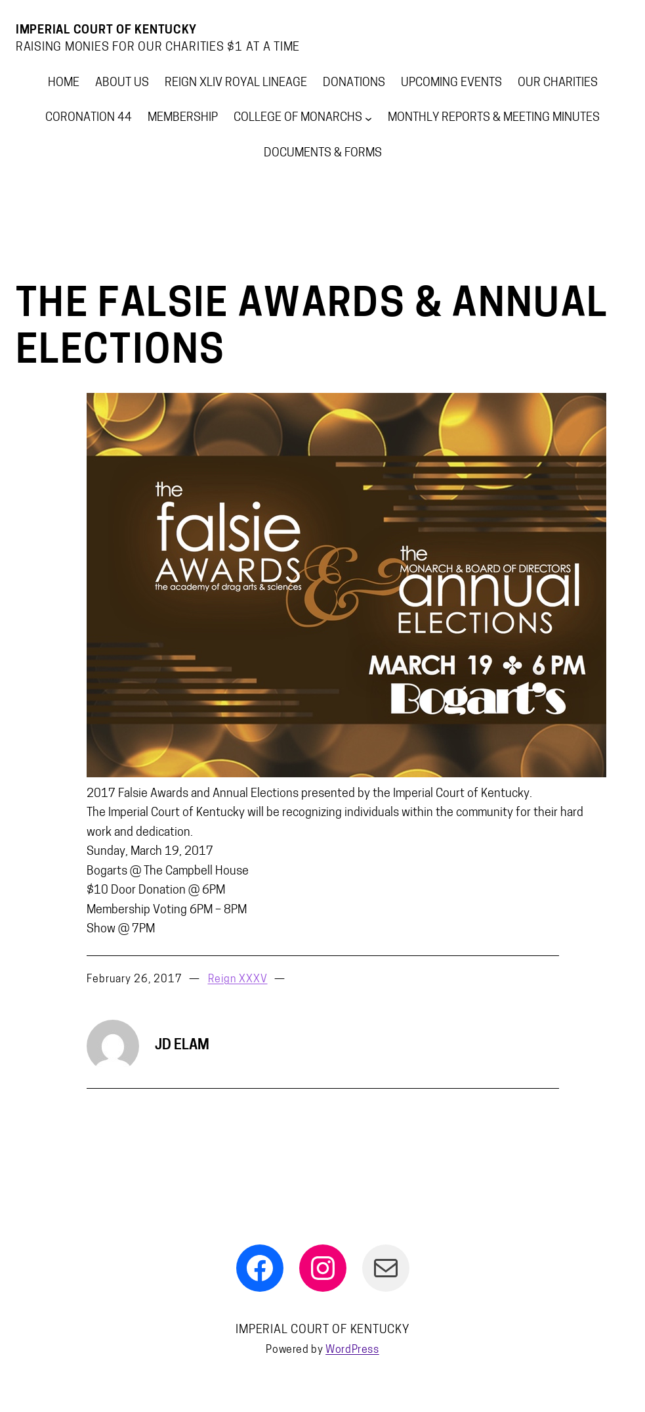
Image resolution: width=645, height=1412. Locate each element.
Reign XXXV (238, 979)
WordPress (352, 1350)
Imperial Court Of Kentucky (106, 30)
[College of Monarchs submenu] (368, 118)
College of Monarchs (298, 118)
